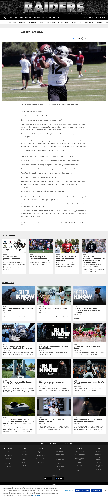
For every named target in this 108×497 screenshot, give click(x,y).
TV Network (79, 462)
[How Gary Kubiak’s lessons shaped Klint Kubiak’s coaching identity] (89, 415)
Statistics (24, 459)
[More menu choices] (58, 17)
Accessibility (8, 458)
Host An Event (60, 463)
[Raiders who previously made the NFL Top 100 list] (89, 376)
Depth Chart (24, 454)
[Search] (82, 17)
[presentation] (105, 276)
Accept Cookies (96, 490)
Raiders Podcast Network (79, 451)
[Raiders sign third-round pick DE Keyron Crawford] (54, 415)
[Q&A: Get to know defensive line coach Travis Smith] (54, 377)
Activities (99, 462)
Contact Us (8, 461)
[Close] (105, 491)
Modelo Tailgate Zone (99, 456)
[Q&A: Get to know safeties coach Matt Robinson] (18, 303)
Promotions (99, 469)
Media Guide (79, 470)
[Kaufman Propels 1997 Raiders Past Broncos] (41, 254)
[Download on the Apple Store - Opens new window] (47, 478)
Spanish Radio (79, 465)
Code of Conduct (60, 466)
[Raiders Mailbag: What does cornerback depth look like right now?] (18, 340)
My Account (41, 462)
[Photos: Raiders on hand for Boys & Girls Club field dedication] (18, 377)
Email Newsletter (99, 454)
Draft (24, 470)
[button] (52, 276)
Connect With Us (99, 451)
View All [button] (54, 437)
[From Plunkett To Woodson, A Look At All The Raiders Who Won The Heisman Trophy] (94, 256)
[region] (54, 491)
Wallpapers (98, 459)
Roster (24, 451)
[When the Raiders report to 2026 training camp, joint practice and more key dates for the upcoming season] (18, 415)
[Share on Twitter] (78, 39)
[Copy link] (85, 38)
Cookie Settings (69, 490)
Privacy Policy (8, 463)
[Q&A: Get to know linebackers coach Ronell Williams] (54, 340)
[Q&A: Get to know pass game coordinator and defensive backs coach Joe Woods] (89, 303)
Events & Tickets (60, 454)
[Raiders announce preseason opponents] (14, 255)
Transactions (24, 462)
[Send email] (81, 39)
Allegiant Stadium (60, 451)
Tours (60, 469)
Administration (8, 455)
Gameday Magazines (79, 468)
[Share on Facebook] (74, 39)
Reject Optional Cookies (82, 490)
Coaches (24, 456)
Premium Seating (41, 455)
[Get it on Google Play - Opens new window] (59, 479)
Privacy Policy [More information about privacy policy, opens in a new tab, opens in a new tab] (36, 495)
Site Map (9, 466)
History (24, 468)
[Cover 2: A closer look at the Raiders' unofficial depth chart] (67, 254)
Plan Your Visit (60, 456)
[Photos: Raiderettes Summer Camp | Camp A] (89, 340)
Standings (24, 465)
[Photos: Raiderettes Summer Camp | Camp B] (54, 303)
